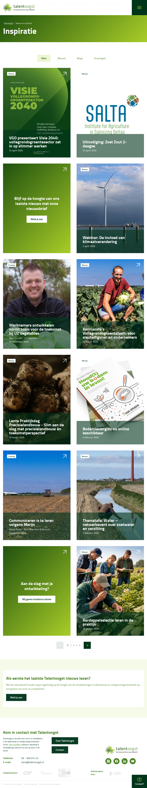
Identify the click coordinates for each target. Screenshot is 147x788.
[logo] (19, 7)
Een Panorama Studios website (50, 784)
